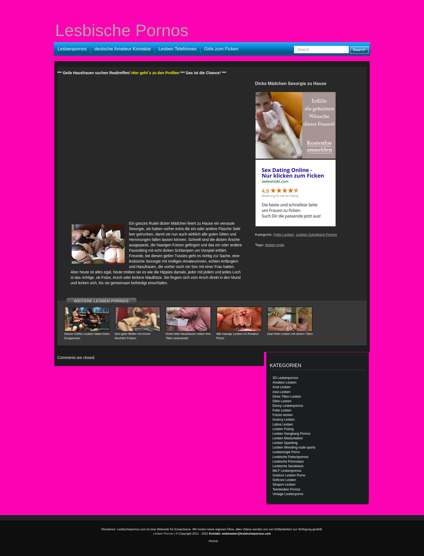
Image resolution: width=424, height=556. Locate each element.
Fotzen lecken (283, 415)
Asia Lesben (281, 392)
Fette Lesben (283, 235)
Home (213, 541)
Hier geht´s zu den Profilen (155, 73)
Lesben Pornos (163, 533)
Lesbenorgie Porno (286, 452)
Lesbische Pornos (121, 30)
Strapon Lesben (284, 484)
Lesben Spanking (285, 443)
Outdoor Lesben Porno (289, 475)
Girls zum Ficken (221, 48)
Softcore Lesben (284, 480)
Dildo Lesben (282, 401)
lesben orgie (274, 245)
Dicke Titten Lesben (287, 396)
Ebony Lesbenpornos (288, 406)
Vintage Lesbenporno (288, 494)
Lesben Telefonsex (177, 48)
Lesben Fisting (283, 429)
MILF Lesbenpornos (287, 471)
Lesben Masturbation (288, 438)
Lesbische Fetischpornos (291, 457)
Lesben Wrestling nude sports (294, 447)
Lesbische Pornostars (288, 461)
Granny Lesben (284, 419)
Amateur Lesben (284, 382)
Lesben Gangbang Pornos (316, 235)
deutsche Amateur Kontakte (122, 48)
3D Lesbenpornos (285, 378)
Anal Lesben (282, 387)
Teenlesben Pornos (286, 489)
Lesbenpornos (72, 48)
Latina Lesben (283, 424)
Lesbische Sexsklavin (288, 466)
